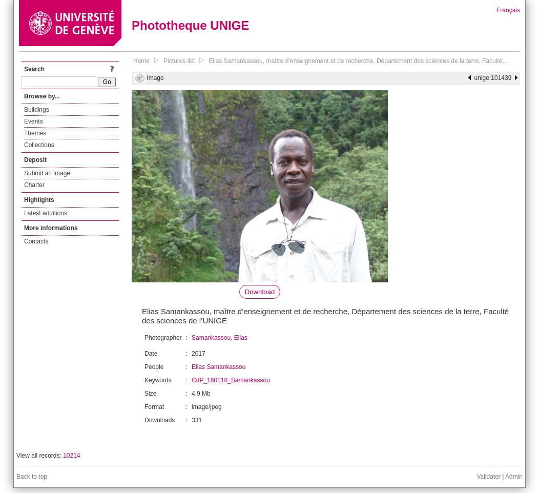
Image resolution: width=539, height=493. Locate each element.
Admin (514, 476)
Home (141, 61)
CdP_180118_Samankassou (231, 380)
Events (33, 121)
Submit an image (47, 173)
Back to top (31, 476)
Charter (34, 185)
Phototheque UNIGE (190, 25)
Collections (39, 145)
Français (508, 10)
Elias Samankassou (218, 367)
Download (260, 292)
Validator (488, 476)
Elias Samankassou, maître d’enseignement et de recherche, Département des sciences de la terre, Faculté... (358, 61)
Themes (35, 133)
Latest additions (45, 213)
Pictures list (179, 61)
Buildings (36, 109)
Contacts (36, 241)
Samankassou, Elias (219, 337)
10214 (71, 455)
